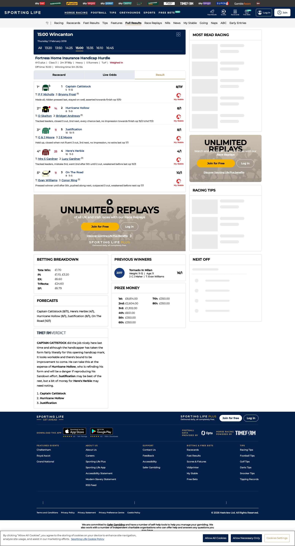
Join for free (230, 418)
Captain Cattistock (78, 86)
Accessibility (150, 461)
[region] (147, 538)
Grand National (45, 461)
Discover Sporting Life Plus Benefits (109, 235)
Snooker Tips (247, 473)
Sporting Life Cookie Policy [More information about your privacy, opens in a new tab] (87, 538)
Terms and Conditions (47, 512)
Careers (90, 455)
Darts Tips (245, 467)
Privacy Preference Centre (111, 512)
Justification (74, 129)
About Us (91, 449)
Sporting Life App (95, 467)
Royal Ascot (43, 455)
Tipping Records (249, 479)
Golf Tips (245, 461)
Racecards (193, 449)
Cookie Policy (133, 512)
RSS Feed (91, 485)
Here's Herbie (75, 151)
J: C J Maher (136, 276)
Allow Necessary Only (246, 538)
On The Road (74, 172)
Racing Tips (246, 449)
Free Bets (192, 479)
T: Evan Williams (155, 276)
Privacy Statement (87, 512)
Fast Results (194, 455)
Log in (129, 226)
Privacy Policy (68, 512)
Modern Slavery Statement (101, 479)
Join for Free (100, 226)
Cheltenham (44, 449)
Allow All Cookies (215, 538)
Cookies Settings (277, 538)
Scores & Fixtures (196, 461)
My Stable (192, 473)
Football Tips (247, 455)
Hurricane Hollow (77, 108)
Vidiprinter (193, 467)
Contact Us (149, 449)
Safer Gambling (151, 467)
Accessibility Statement (99, 473)
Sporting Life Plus (96, 461)
